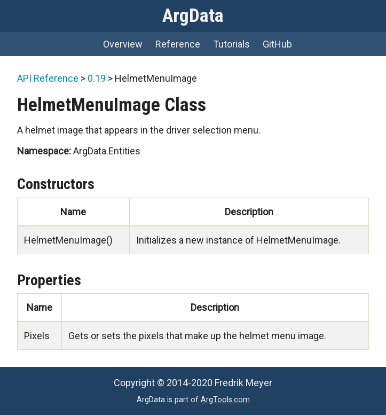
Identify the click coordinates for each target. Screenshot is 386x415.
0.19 (97, 78)
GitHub (277, 44)
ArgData (193, 16)
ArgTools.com (225, 399)
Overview (123, 44)
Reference (177, 44)
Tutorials (231, 44)
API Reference (47, 78)
